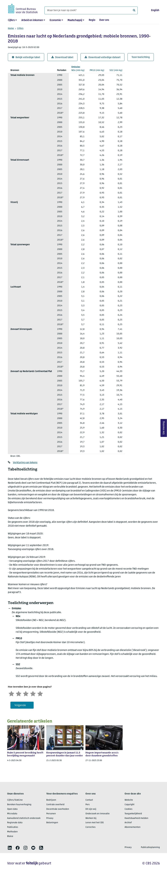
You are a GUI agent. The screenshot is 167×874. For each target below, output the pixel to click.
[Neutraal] (25, 693)
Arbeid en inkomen (32, 20)
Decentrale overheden (57, 809)
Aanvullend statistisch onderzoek (23, 818)
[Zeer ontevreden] (11, 693)
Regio (92, 20)
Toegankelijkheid (133, 814)
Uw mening (163, 427)
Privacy (49, 818)
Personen (51, 814)
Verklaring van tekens (25, 462)
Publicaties (12, 827)
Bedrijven (51, 800)
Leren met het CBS (94, 823)
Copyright (129, 805)
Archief (128, 823)
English (155, 10)
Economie (55, 20)
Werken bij (90, 818)
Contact (89, 800)
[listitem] (9, 847)
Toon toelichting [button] (141, 57)
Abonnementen (132, 827)
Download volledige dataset (102, 57)
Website (129, 800)
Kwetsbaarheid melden (136, 818)
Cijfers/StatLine (15, 800)
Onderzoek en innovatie (97, 814)
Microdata (12, 814)
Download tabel (62, 57)
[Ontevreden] (18, 693)
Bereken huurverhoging (19, 805)
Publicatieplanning (150, 847)
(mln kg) (77, 69)
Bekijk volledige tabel (26, 57)
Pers (87, 805)
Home (11, 28)
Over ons (104, 20)
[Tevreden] (33, 693)
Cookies (128, 809)
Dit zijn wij (90, 809)
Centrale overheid (55, 805)
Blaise (10, 836)
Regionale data (14, 823)
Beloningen (52, 823)
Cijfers (11, 20)
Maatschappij (75, 20)
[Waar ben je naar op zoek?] (91, 10)
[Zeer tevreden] (40, 693)
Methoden (12, 832)
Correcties (90, 827)
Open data (12, 809)
